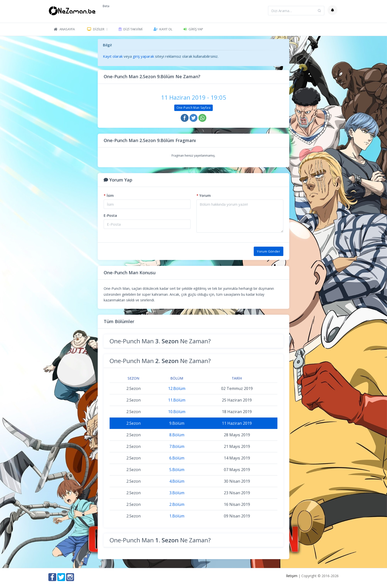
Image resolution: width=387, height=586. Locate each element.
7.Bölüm (176, 446)
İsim (109, 195)
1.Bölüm (176, 516)
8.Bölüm (176, 435)
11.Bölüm (176, 400)
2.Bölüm (176, 504)
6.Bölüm (176, 458)
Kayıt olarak (113, 56)
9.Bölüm (176, 423)
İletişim (291, 575)
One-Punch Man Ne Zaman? (160, 341)
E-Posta (110, 215)
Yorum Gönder (268, 251)
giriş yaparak (143, 56)
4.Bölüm (176, 481)
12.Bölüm (176, 388)
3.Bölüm (176, 492)
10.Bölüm (176, 411)
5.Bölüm (176, 469)
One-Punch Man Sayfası (193, 108)
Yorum (203, 195)
